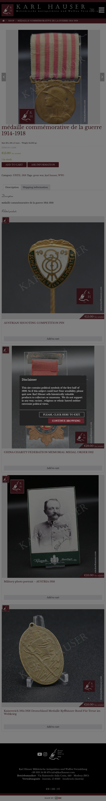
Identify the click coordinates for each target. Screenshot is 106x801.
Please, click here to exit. (61, 414)
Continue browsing (66, 420)
